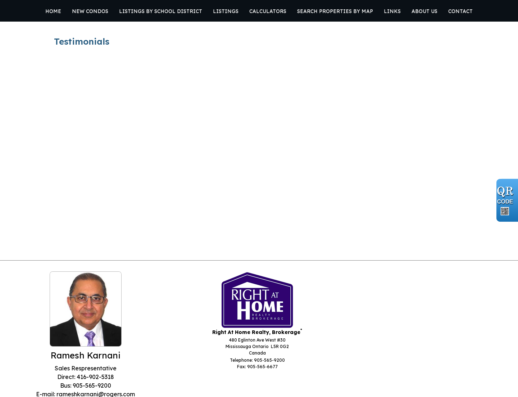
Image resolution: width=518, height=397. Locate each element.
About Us (424, 11)
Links (392, 11)
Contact (460, 11)
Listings (225, 11)
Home (53, 11)
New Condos (90, 11)
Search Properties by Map (335, 11)
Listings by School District (160, 11)
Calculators (267, 11)
